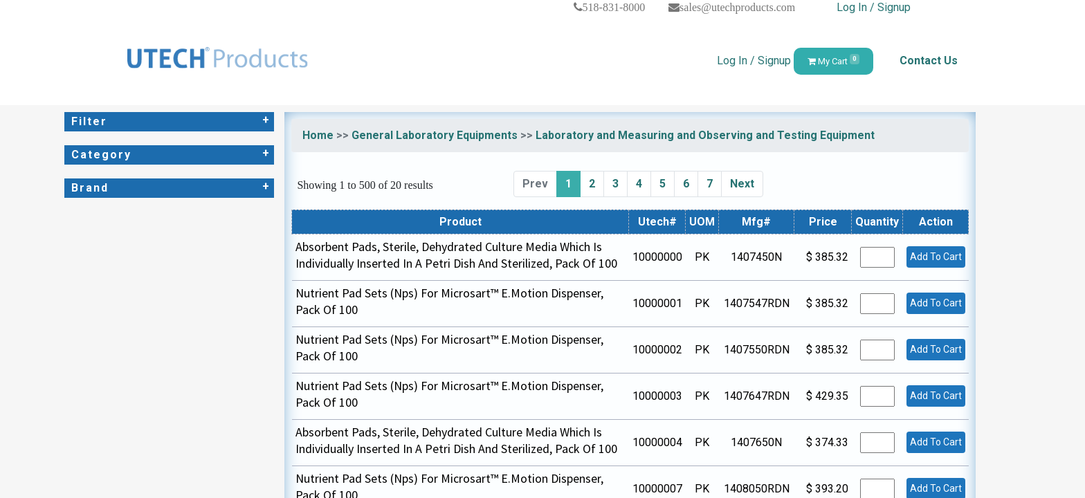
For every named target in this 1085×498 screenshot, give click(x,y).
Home (318, 135)
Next (742, 183)
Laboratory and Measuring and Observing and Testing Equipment (705, 135)
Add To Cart (936, 256)
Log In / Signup (874, 7)
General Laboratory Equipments (435, 135)
